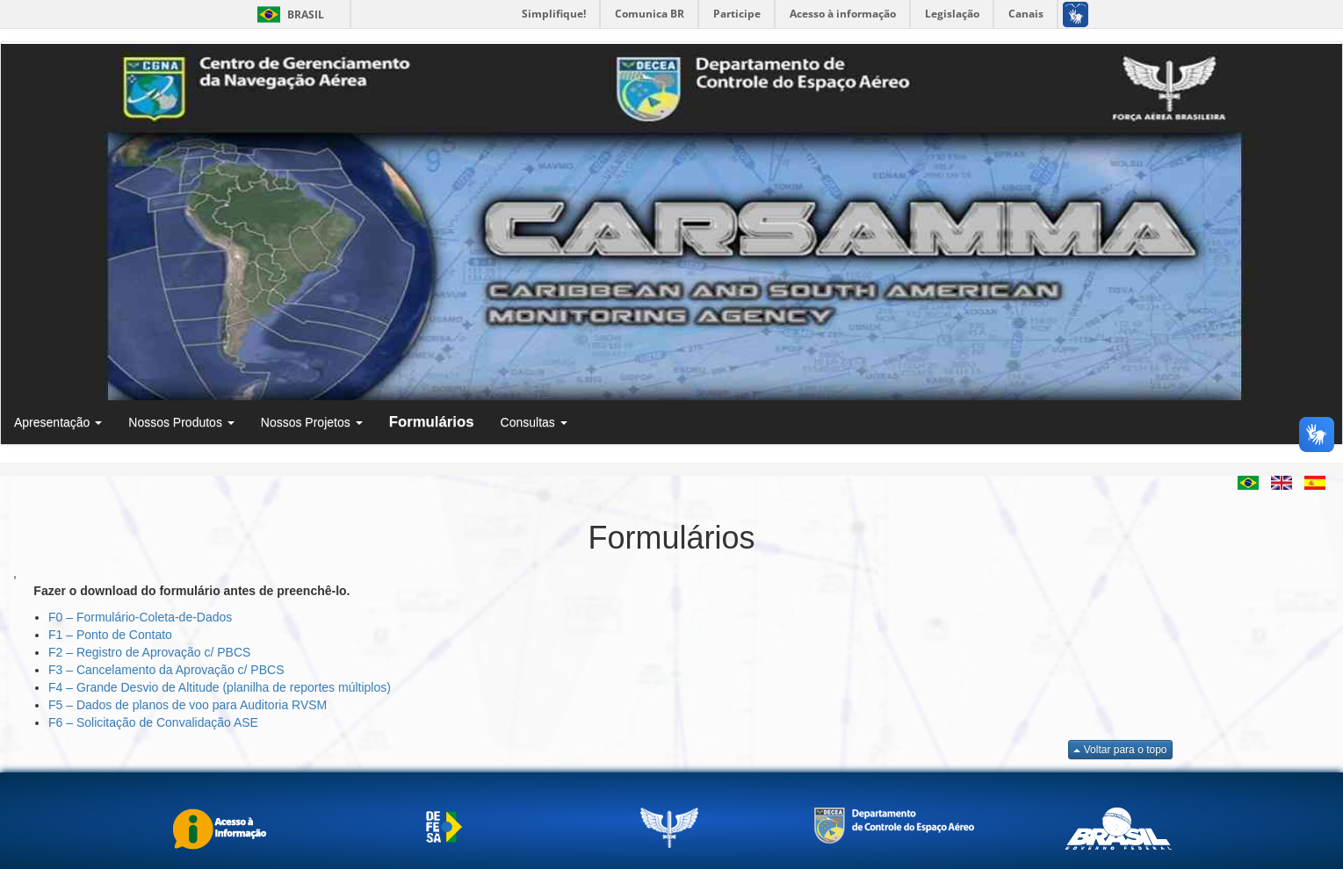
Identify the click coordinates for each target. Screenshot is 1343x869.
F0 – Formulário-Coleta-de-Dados (140, 617)
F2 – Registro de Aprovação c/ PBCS (149, 652)
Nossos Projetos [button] (312, 422)
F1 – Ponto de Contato (110, 635)
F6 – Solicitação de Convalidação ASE (153, 722)
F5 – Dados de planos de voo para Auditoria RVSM (187, 705)
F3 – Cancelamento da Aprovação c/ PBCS (166, 670)
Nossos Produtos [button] (181, 422)
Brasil (287, 14)
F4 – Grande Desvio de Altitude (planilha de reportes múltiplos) (219, 687)
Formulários (431, 421)
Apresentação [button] (58, 422)
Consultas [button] (534, 422)
